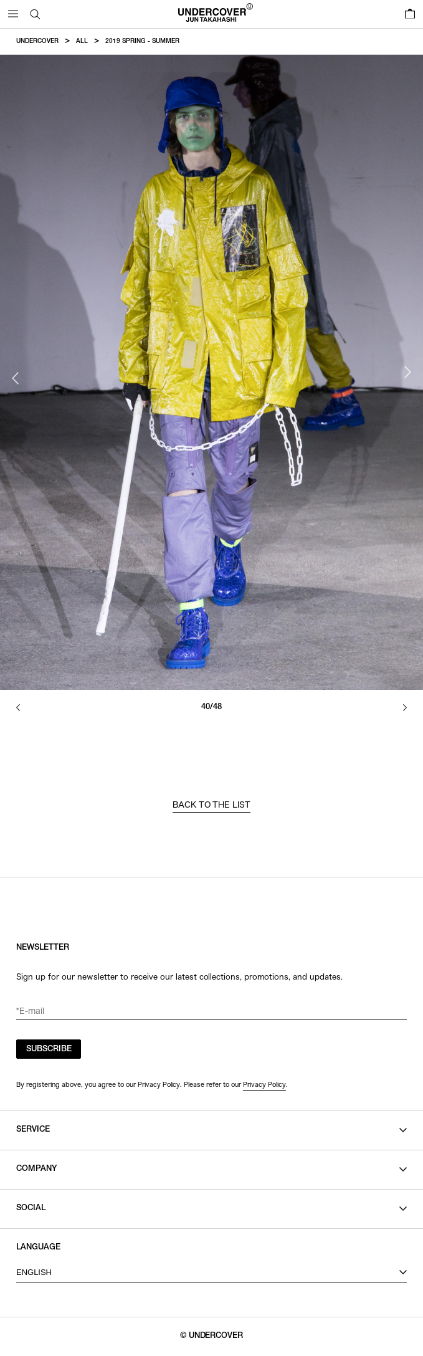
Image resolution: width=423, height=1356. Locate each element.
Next (407, 372)
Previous (15, 378)
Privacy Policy (264, 1084)
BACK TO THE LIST (212, 805)
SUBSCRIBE (49, 1050)
